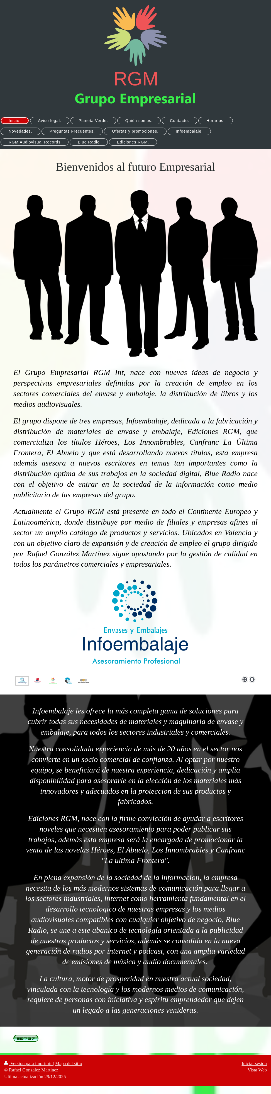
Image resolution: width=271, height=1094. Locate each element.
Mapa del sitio (68, 1063)
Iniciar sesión (254, 1063)
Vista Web (257, 1070)
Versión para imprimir (28, 1063)
